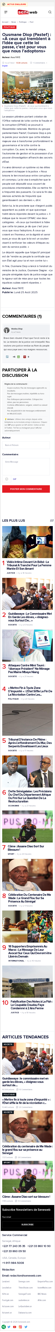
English (5, 66)
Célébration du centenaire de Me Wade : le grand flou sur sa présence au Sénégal (27, 1150)
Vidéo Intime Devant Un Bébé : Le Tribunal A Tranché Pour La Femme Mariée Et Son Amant (29, 565)
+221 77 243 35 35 (13, 1246)
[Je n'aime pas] (27, 357)
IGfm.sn (5, 1294)
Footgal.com (7, 1300)
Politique (23, 22)
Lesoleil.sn (6, 1288)
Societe (12, 625)
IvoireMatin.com (44, 1288)
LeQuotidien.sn (25, 1306)
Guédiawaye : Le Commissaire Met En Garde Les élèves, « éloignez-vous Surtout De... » (30, 617)
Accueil (5, 22)
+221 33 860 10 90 (38, 1246)
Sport (11, 854)
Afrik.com (42, 1300)
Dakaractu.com (25, 1312)
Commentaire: (26, 467)
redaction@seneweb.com (25, 1275)
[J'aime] (16, 357)
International (16, 961)
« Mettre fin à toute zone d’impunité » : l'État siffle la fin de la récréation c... (26, 1101)
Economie (13, 806)
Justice (11, 573)
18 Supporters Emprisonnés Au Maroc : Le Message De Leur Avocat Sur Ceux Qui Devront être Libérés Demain (29, 951)
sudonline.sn (23, 1300)
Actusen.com (8, 1306)
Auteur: (26, 442)
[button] (7, 357)
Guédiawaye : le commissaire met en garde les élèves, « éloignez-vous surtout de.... (25, 1082)
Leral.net (6, 1281)
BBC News (42, 1294)
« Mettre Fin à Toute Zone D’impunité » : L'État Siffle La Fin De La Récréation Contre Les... (30, 691)
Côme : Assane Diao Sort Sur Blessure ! (26, 848)
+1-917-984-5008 (13, 1263)
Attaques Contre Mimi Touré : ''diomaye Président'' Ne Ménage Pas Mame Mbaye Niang (29, 669)
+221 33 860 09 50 (14, 1251)
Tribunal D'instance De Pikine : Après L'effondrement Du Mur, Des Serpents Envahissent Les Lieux (30, 743)
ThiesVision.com (25, 1288)
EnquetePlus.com (45, 1281)
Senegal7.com (24, 1294)
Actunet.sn (7, 1312)
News (13, 22)
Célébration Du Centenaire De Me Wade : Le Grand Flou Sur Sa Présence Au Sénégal (29, 898)
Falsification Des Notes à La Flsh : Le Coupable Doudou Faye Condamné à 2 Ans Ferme (32, 1005)
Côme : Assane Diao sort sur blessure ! (26, 1196)
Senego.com (23, 1281)
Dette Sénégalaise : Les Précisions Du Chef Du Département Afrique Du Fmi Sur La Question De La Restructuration (29, 796)
